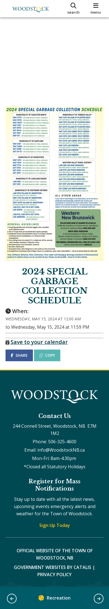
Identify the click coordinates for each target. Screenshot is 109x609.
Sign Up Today (54, 525)
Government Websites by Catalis (52, 567)
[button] (12, 598)
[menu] (95, 8)
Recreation (54, 599)
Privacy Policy (54, 574)
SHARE (19, 355)
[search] (73, 8)
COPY (47, 355)
